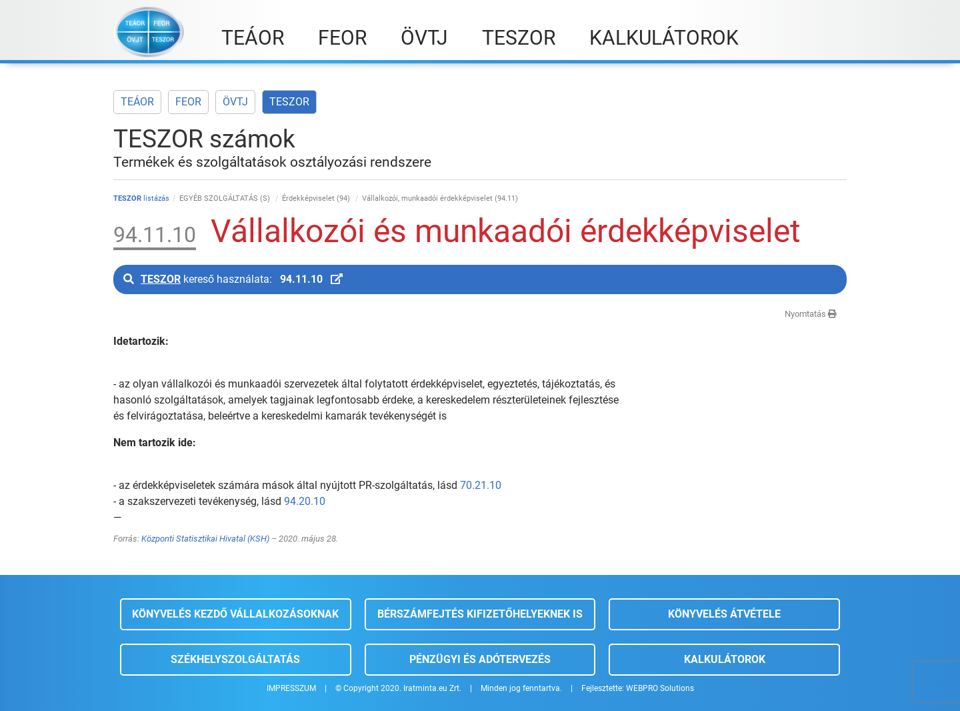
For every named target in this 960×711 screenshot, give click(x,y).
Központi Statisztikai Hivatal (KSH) (205, 539)
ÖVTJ (235, 101)
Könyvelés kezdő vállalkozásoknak (235, 614)
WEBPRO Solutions (660, 688)
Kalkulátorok (724, 659)
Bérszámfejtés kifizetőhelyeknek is (480, 614)
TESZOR (289, 101)
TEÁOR (137, 101)
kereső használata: (233, 279)
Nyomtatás (811, 314)
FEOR (188, 101)
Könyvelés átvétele (724, 614)
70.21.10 (480, 485)
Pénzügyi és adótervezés (480, 659)
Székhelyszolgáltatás (235, 659)
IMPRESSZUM (291, 688)
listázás (141, 198)
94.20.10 (304, 501)
